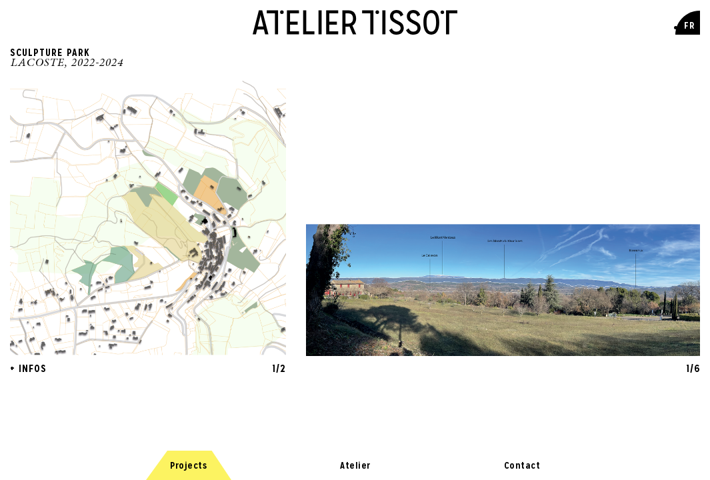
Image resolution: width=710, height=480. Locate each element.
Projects (188, 455)
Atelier (355, 455)
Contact (522, 455)
